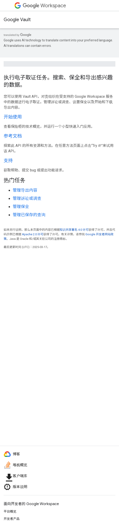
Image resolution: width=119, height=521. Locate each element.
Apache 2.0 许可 (32, 234)
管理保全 (21, 206)
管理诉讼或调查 (27, 198)
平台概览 (10, 511)
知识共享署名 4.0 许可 (74, 229)
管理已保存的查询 (29, 214)
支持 (8, 160)
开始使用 (13, 117)
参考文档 (13, 136)
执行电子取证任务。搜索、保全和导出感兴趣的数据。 (58, 81)
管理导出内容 (25, 190)
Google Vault (17, 20)
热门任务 (14, 180)
